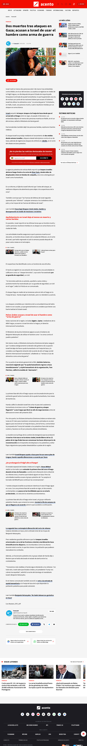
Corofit (76, 729)
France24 (13, 16)
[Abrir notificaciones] (73, 4)
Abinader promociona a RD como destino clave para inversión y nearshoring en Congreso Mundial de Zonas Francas (72, 128)
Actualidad (17, 10)
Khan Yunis (36, 172)
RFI (47, 720)
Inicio (10, 10)
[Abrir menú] (6, 4)
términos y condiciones (35, 162)
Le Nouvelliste (13, 720)
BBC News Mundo (32, 720)
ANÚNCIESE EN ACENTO (63, 735)
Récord (24, 729)
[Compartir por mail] (54, 624)
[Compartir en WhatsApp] (23, 624)
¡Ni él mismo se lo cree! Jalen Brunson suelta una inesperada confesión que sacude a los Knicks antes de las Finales (71, 144)
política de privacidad (45, 162)
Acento (7, 16)
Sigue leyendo (11, 661)
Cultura (68, 10)
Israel (8, 113)
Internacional (58, 10)
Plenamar (11, 729)
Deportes (75, 10)
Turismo (49, 10)
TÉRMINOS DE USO (23, 735)
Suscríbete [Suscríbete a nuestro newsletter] (44, 158)
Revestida (62, 729)
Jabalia (44, 141)
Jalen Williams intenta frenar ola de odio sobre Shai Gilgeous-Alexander (72, 136)
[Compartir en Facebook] (35, 624)
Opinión (25, 10)
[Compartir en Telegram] (49, 624)
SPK (50, 729)
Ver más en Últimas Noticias (69, 158)
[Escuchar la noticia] (11, 80)
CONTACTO (6, 735)
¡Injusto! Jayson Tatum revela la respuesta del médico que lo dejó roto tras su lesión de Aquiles (71, 152)
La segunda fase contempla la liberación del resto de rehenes (28, 528)
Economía (40, 10)
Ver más (52, 611)
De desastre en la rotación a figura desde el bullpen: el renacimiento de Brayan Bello (72, 120)
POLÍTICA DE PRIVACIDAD (43, 735)
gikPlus (38, 729)
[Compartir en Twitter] (44, 624)
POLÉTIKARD (75, 720)
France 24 (60, 720)
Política (33, 10)
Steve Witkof (46, 467)
